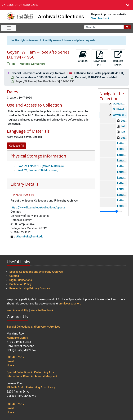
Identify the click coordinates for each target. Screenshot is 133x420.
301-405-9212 (15, 357)
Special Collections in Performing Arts (30, 372)
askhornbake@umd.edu (28, 236)
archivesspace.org (70, 303)
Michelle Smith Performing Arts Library (31, 387)
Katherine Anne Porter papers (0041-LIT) (99, 73)
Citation (82, 57)
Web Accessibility (18, 310)
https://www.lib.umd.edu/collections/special (38, 207)
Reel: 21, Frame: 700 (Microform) (37, 170)
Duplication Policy (20, 284)
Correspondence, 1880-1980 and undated (41, 77)
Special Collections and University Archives (38, 73)
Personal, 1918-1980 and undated (96, 77)
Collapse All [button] (16, 145)
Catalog (14, 276)
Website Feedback (42, 310)
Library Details (24, 184)
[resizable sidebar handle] (111, 211)
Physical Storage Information (38, 156)
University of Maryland (20, 4)
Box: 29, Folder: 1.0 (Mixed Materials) (40, 166)
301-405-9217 (15, 404)
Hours (10, 365)
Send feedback (100, 18)
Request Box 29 (118, 59)
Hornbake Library (17, 337)
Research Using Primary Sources (29, 288)
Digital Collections (20, 280)
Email (10, 361)
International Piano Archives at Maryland (32, 376)
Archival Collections (61, 16)
